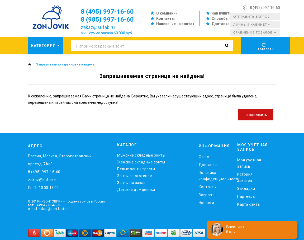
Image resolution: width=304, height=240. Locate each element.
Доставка (221, 24)
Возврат (206, 195)
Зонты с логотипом (135, 176)
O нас (204, 157)
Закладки (246, 188)
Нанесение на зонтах (175, 24)
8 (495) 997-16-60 (265, 8)
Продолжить (256, 114)
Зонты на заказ (131, 183)
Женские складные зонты (141, 162)
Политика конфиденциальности (214, 176)
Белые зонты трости (136, 169)
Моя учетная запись (249, 163)
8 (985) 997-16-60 (107, 19)
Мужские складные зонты (141, 155)
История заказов (245, 177)
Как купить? (223, 13)
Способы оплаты (228, 18)
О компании (167, 13)
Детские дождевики (136, 189)
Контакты (165, 18)
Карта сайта (248, 204)
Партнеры (246, 196)
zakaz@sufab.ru (98, 27)
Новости (206, 203)
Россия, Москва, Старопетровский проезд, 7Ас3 (60, 160)
